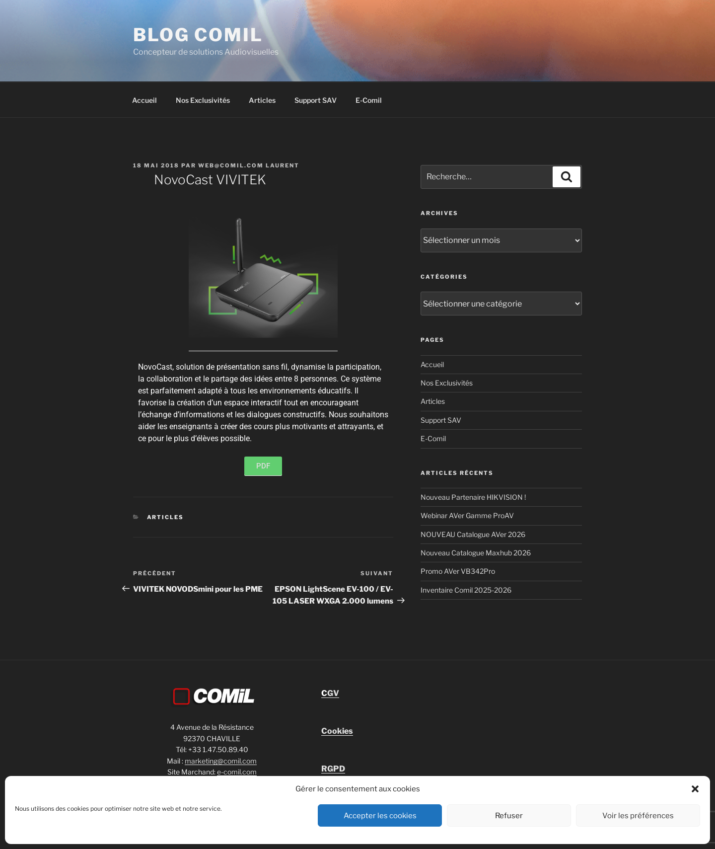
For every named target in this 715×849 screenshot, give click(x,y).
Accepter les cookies (380, 815)
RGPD (333, 768)
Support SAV (315, 100)
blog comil (198, 35)
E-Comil (369, 100)
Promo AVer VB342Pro (458, 571)
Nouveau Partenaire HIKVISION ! (473, 497)
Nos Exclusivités (203, 100)
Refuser (509, 815)
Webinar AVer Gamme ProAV (467, 515)
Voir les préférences (638, 815)
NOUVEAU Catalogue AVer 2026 (473, 534)
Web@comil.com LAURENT (248, 165)
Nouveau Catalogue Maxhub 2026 (476, 552)
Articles (262, 100)
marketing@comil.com (221, 761)
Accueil (144, 100)
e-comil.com (237, 772)
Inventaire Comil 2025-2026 (466, 590)
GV (330, 693)
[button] (695, 789)
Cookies (337, 731)
